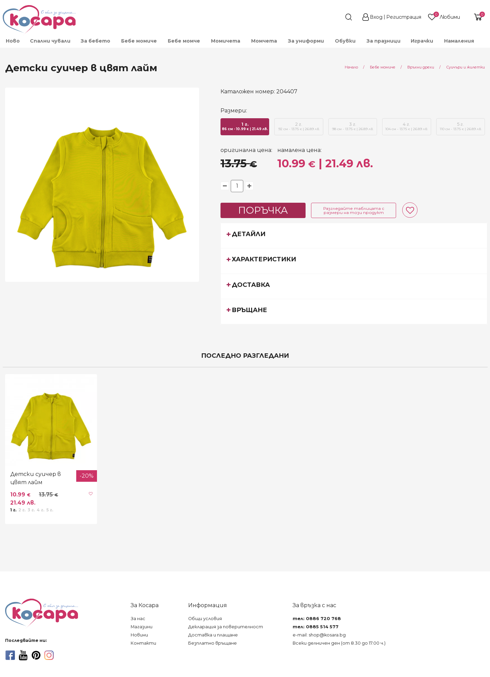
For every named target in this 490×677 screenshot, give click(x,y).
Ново (13, 41)
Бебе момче (184, 41)
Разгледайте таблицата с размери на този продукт (353, 210)
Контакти (143, 643)
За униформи (306, 41)
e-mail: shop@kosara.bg (319, 634)
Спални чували (50, 41)
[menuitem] (12, 41)
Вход (376, 17)
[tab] (353, 235)
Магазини (141, 626)
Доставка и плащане (213, 634)
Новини (139, 634)
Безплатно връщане (212, 643)
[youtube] (23, 655)
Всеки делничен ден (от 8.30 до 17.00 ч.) (339, 643)
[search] (336, 17)
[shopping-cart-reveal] (475, 17)
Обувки (345, 41)
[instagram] (49, 655)
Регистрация (403, 17)
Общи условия (205, 618)
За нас (138, 618)
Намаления (459, 41)
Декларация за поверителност (225, 626)
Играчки (422, 41)
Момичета (225, 41)
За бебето (95, 41)
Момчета (264, 41)
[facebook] (10, 655)
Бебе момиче (139, 41)
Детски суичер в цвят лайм (35, 478)
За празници (383, 41)
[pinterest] (36, 655)
